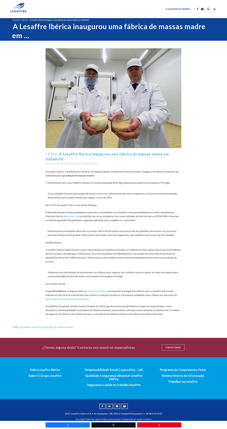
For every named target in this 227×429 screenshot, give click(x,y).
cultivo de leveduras (97, 291)
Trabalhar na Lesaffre (182, 381)
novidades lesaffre (30, 326)
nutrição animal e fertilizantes (73, 298)
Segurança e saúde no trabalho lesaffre (114, 384)
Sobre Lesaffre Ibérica (45, 369)
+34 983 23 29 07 (153, 413)
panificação (51, 298)
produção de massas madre (57, 326)
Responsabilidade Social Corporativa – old (114, 369)
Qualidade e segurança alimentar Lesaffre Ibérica (114, 377)
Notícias (24, 20)
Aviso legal (80, 419)
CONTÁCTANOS (173, 347)
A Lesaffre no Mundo (178, 9)
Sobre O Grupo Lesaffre (45, 375)
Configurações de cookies (132, 419)
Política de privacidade (111, 419)
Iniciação (16, 20)
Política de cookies (93, 419)
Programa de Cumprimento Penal (183, 369)
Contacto (147, 419)
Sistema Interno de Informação (182, 375)
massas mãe (73, 216)
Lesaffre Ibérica (89, 163)
